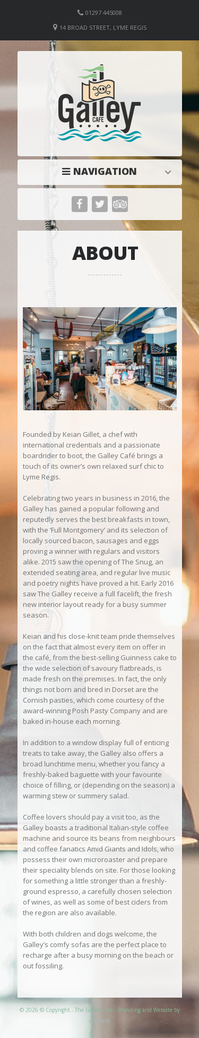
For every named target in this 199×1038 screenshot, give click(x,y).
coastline (99, 1020)
